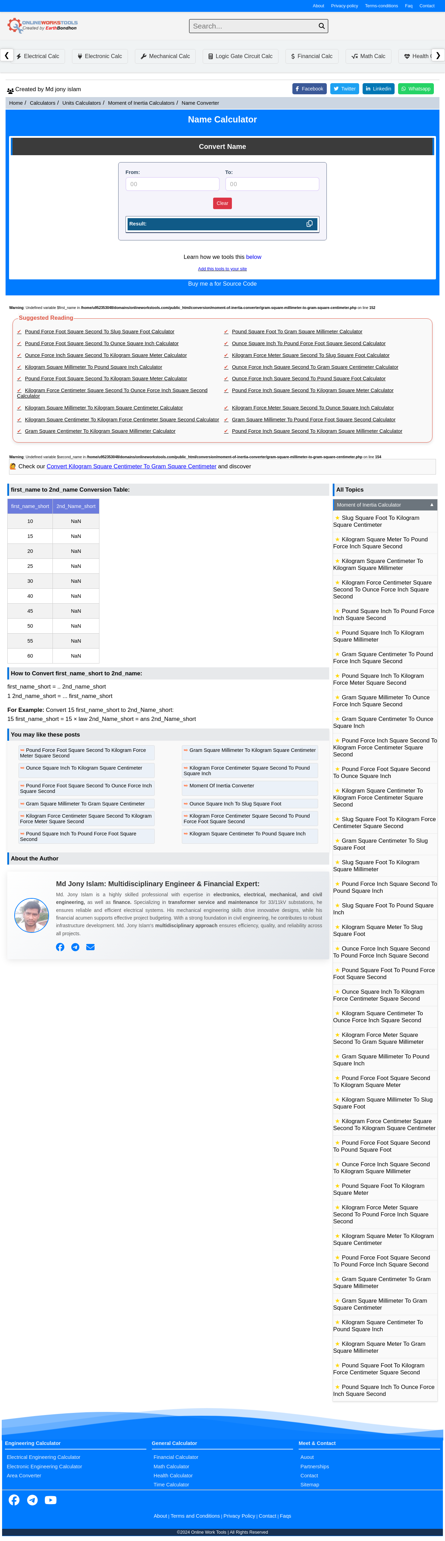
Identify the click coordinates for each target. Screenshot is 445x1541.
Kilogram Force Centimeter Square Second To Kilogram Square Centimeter (384, 1124)
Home (16, 103)
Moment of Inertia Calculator (386, 505)
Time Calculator (171, 1484)
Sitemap (309, 1484)
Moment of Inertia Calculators (141, 103)
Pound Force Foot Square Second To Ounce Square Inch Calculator (102, 343)
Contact (427, 5)
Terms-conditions (381, 5)
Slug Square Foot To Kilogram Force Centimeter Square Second (384, 822)
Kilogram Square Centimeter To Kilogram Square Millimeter (378, 564)
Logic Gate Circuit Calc (241, 56)
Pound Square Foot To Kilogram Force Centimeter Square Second (378, 1369)
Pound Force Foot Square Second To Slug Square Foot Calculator (100, 331)
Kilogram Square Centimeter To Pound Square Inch (247, 833)
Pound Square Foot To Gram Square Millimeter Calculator (297, 331)
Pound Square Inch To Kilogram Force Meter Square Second (378, 679)
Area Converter (24, 1475)
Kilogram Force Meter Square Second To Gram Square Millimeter (378, 1038)
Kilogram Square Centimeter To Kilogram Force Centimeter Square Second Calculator (122, 419)
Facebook (309, 89)
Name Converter (200, 103)
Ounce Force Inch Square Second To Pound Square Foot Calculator (309, 378)
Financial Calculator (176, 1457)
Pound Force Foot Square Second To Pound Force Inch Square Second (381, 1261)
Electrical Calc (37, 56)
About (318, 5)
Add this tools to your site (222, 269)
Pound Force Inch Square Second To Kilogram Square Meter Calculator (313, 390)
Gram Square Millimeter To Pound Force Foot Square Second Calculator (314, 419)
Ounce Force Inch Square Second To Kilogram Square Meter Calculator (106, 355)
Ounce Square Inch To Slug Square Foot (235, 804)
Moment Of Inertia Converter (221, 785)
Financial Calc (311, 56)
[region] (168, 581)
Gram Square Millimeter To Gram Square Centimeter (85, 804)
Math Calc (368, 56)
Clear (222, 203)
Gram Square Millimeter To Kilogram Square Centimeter (252, 750)
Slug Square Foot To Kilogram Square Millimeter (376, 866)
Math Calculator (171, 1466)
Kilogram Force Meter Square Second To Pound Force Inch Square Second (380, 1214)
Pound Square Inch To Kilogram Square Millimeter (378, 636)
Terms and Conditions (195, 1516)
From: (133, 172)
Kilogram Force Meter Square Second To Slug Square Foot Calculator (311, 355)
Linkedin (378, 89)
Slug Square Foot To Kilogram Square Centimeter (376, 521)
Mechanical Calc (165, 56)
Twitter (345, 89)
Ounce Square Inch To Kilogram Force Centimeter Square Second (378, 995)
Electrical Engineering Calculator (43, 1457)
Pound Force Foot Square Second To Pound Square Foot (381, 1146)
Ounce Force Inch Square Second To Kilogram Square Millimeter (381, 1168)
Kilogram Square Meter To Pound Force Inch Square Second (380, 543)
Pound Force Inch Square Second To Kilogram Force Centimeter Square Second (385, 747)
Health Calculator (173, 1475)
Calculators (42, 103)
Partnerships (314, 1466)
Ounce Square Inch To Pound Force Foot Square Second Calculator (309, 343)
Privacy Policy (239, 1516)
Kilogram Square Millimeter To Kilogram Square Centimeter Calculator (104, 408)
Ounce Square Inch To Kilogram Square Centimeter (84, 768)
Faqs (285, 1516)
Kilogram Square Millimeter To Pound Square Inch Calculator (93, 367)
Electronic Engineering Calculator (44, 1466)
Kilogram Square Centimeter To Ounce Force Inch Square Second (378, 1017)
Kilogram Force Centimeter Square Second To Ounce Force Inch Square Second (382, 589)
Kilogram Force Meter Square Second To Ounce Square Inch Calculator (313, 408)
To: (229, 172)
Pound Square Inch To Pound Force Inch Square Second (383, 614)
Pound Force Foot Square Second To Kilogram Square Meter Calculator (106, 378)
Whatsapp (416, 89)
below (253, 257)
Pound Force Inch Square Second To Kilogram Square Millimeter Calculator (317, 431)
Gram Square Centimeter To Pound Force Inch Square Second (383, 658)
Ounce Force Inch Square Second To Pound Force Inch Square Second (381, 952)
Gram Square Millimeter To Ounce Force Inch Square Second (381, 701)
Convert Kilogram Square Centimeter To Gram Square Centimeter (131, 466)
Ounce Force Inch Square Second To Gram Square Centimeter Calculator (315, 367)
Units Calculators (82, 103)
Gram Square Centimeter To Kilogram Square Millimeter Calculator (100, 431)
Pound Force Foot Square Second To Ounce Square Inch (381, 772)
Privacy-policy (344, 5)
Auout (307, 1457)
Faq (409, 5)
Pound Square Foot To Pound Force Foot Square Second (384, 973)
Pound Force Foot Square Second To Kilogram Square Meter (381, 1081)
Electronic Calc (100, 56)
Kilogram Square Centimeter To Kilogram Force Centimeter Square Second (378, 797)
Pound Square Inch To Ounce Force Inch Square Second (384, 1390)
